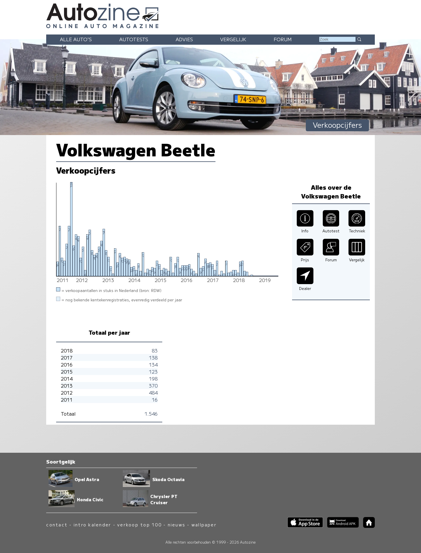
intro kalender (92, 524)
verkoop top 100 (139, 524)
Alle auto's (76, 39)
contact (57, 524)
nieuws (176, 524)
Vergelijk (233, 39)
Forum (283, 39)
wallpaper (204, 524)
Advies (184, 39)
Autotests (133, 39)
